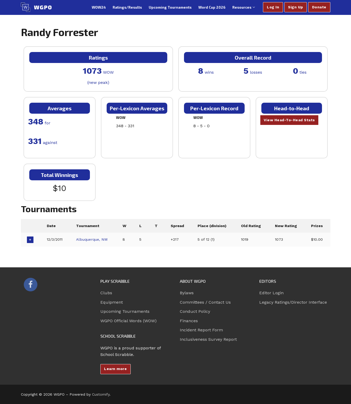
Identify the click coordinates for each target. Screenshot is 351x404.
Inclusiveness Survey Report (208, 339)
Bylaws (187, 292)
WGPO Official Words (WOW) (128, 320)
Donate (319, 7)
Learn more (115, 369)
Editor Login (271, 292)
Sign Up (295, 7)
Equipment (111, 302)
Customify (101, 394)
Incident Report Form (201, 329)
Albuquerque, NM (92, 239)
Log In (273, 7)
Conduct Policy (195, 311)
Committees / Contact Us (205, 302)
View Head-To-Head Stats (289, 120)
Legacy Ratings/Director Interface (293, 302)
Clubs (106, 292)
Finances (189, 320)
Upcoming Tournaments (124, 311)
